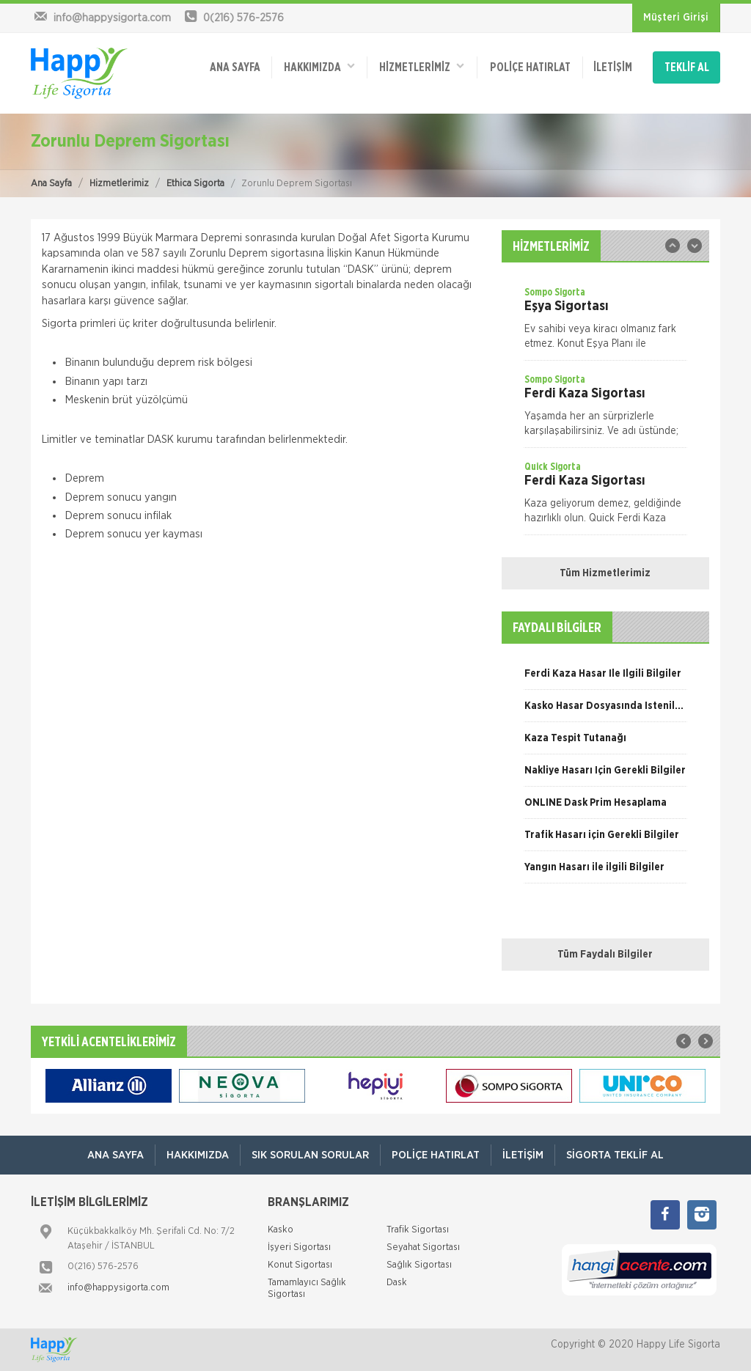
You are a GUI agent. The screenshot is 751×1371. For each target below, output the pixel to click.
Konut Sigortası (300, 1265)
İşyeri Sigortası (299, 1247)
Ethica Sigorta (195, 183)
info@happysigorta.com (118, 1288)
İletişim (612, 67)
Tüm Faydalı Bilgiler (605, 954)
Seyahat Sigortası (423, 1247)
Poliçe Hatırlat (530, 67)
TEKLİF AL (686, 67)
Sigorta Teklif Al (615, 1155)
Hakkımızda (319, 66)
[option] (605, 322)
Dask (397, 1282)
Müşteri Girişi (675, 17)
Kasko (280, 1230)
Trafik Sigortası (418, 1230)
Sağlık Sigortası (419, 1265)
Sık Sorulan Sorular (310, 1155)
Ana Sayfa (51, 183)
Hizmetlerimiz (119, 183)
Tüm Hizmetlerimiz (605, 573)
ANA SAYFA (235, 67)
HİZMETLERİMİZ (421, 66)
